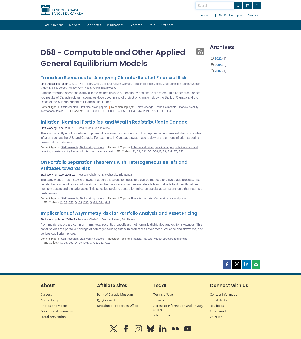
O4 (133, 110)
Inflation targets (164, 147)
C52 (71, 202)
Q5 (162, 110)
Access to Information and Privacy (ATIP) (178, 308)
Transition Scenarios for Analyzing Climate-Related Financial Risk (114, 78)
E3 (164, 151)
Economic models (165, 107)
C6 (88, 110)
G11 (100, 202)
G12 (107, 202)
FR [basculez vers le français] (247, 5)
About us (207, 15)
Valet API (216, 317)
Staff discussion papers (93, 107)
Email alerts (218, 300)
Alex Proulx (85, 87)
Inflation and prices (142, 147)
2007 (218, 71)
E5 (118, 110)
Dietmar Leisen (111, 219)
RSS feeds (217, 306)
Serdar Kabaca (191, 83)
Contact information (224, 294)
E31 (169, 151)
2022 (218, 58)
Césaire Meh (85, 128)
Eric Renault (126, 174)
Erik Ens (107, 83)
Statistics (167, 25)
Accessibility (49, 300)
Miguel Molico (49, 87)
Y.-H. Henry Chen (89, 83)
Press (151, 25)
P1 (147, 110)
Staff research (69, 107)
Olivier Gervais (122, 83)
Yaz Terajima (102, 128)
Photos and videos (54, 306)
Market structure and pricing (170, 198)
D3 (138, 151)
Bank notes (93, 25)
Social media (219, 311)
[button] (227, 264)
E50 (123, 110)
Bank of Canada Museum (115, 294)
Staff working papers (91, 147)
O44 (138, 110)
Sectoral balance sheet (99, 151)
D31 (144, 151)
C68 (94, 110)
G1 (95, 202)
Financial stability (188, 107)
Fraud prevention (53, 317)
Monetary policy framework (67, 151)
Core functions (53, 25)
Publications (115, 25)
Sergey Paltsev (67, 87)
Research (136, 25)
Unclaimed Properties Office (117, 306)
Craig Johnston (172, 83)
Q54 (168, 110)
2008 (218, 65)
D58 (109, 110)
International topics (52, 110)
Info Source (161, 315)
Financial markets (141, 198)
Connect (106, 300)
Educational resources (57, 311)
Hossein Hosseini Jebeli (147, 83)
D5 (103, 110)
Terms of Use (163, 294)
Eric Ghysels (109, 174)
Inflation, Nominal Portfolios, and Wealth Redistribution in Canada (114, 122)
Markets (74, 25)
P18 (153, 110)
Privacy (158, 300)
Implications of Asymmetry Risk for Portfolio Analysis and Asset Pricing (119, 213)
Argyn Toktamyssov (104, 87)
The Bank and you (230, 15)
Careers (253, 15)
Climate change (143, 107)
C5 (65, 202)
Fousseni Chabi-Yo (89, 174)
